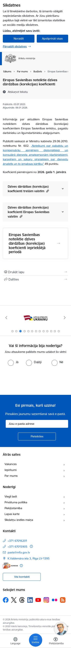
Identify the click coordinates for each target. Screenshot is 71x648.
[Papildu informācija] (31, 546)
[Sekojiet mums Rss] (63, 600)
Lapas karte (12, 514)
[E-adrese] (10, 565)
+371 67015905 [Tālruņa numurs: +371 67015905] (17, 546)
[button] (47, 191)
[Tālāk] (65, 317)
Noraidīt (19, 38)
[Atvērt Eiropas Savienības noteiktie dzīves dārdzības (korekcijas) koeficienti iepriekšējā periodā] (58, 243)
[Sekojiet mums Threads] (22, 600)
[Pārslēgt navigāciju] (35, 640)
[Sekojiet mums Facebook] (6, 600)
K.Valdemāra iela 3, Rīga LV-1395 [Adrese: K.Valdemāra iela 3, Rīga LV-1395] (29, 558)
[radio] (13, 362)
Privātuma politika (16, 502)
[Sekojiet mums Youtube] (38, 600)
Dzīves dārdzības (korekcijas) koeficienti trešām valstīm (28, 189)
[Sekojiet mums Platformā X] (14, 600)
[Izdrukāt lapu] (35, 272)
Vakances (11, 464)
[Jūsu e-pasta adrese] (37, 424)
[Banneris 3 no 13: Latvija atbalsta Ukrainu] (35, 317)
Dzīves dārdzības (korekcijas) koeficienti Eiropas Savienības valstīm (28, 212)
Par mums (11, 476)
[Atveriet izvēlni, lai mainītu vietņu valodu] (15, 641)
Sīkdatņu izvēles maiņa (19, 520)
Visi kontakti (22, 576)
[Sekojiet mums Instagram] (46, 600)
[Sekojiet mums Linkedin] (30, 600)
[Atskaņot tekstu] (18, 91)
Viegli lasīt (11, 496)
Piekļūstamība (13, 508)
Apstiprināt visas (52, 38)
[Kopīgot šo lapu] (35, 279)
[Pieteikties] (37, 436)
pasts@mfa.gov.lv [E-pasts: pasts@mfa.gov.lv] (19, 552)
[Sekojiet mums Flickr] (54, 600)
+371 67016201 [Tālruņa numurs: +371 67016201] (17, 541)
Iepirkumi (10, 470)
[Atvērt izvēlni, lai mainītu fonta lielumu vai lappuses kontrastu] (55, 641)
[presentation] (31, 380)
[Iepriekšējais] (6, 317)
